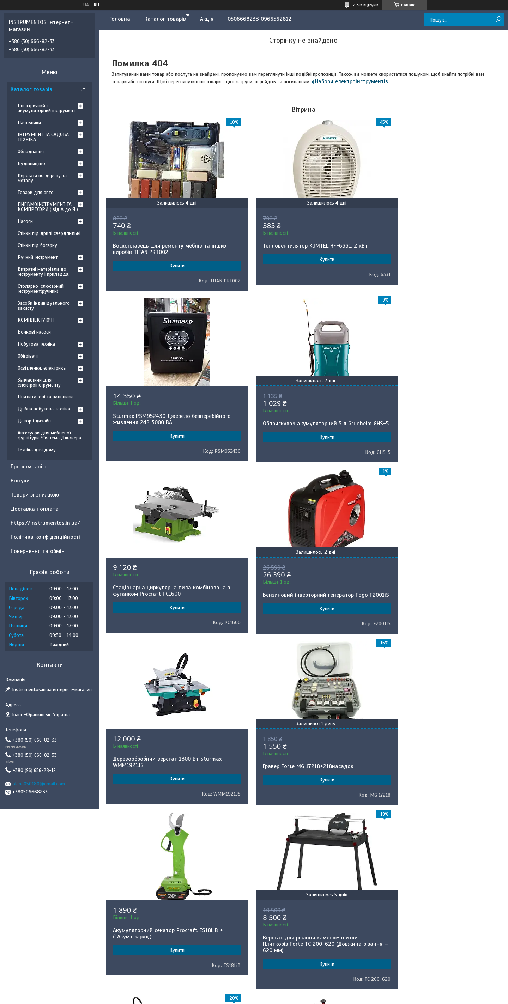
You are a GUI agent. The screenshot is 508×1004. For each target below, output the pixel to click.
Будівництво (31, 163)
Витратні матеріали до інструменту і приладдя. (43, 271)
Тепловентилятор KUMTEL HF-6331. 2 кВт (299, 246)
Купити (169, 266)
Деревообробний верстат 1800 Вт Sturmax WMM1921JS (167, 597)
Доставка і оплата (35, 508)
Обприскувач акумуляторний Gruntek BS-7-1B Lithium (303, 775)
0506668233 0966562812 (259, 19)
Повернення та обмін (38, 551)
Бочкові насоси (34, 332)
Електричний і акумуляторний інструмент (46, 108)
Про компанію (28, 466)
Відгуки (20, 480)
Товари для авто (36, 192)
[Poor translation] (25, 901)
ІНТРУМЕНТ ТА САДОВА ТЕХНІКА (43, 137)
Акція (206, 19)
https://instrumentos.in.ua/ (45, 523)
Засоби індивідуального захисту (44, 305)
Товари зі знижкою (35, 494)
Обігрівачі (28, 356)
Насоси (25, 221)
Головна (119, 19)
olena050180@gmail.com (38, 784)
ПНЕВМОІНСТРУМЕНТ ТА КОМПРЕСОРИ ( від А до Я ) (48, 206)
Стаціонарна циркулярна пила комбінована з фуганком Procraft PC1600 (300, 419)
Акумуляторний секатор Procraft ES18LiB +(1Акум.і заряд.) (437, 597)
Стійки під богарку (37, 245)
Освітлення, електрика (42, 368)
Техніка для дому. (37, 450)
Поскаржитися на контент (264, 860)
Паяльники (29, 123)
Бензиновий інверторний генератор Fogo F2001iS (434, 426)
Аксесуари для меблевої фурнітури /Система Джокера (49, 435)
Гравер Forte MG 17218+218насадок (292, 601)
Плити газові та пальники (45, 397)
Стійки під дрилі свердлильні (49, 233)
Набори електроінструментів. (352, 81)
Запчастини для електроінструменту (39, 382)
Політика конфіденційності (45, 537)
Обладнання (31, 151)
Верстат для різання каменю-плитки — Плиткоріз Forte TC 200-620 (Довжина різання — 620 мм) (163, 779)
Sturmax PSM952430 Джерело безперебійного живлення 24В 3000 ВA (432, 241)
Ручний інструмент (38, 257)
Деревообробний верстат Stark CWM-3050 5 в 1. (436, 768)
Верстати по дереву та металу (42, 177)
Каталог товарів (165, 19)
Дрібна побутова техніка (44, 409)
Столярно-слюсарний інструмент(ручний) (41, 288)
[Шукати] (498, 19)
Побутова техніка (36, 344)
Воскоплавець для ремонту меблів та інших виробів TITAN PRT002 (161, 249)
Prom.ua (287, 853)
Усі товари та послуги (301, 836)
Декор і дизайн (34, 421)
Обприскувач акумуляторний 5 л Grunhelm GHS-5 (167, 426)
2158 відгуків (366, 4)
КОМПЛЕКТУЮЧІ (36, 320)
